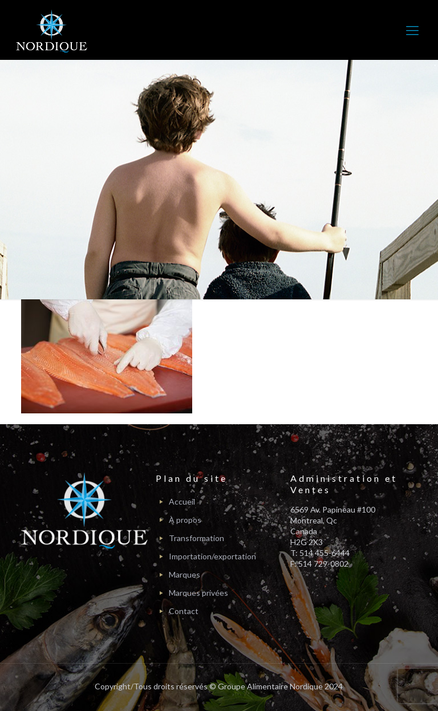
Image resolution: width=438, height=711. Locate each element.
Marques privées (198, 593)
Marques (184, 574)
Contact (183, 611)
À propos (185, 520)
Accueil (182, 501)
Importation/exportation (212, 556)
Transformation (196, 538)
